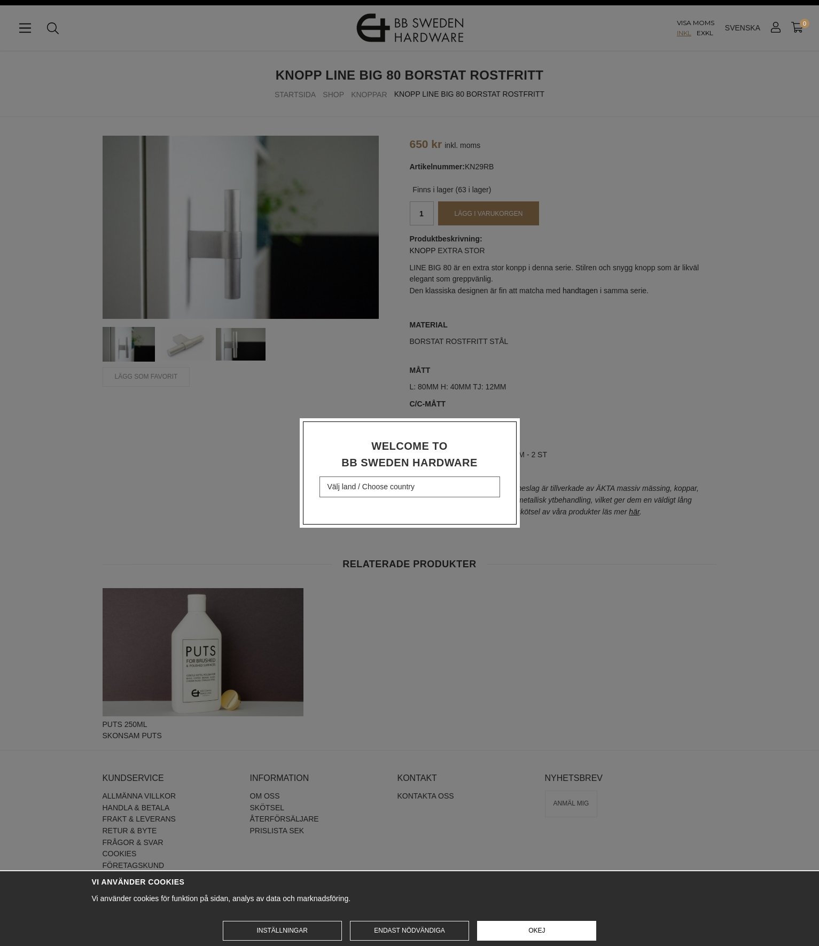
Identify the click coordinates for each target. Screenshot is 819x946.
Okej (536, 930)
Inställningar (281, 930)
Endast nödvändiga (409, 930)
